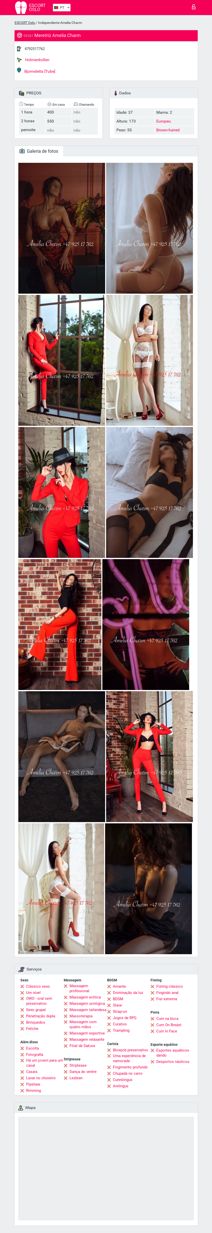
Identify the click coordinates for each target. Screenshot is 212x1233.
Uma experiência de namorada (129, 1058)
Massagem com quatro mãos (83, 1024)
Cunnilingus (122, 1079)
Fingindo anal (167, 992)
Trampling (121, 1030)
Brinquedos (35, 1022)
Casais (32, 1071)
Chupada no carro (128, 1073)
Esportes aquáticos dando (172, 1053)
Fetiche (32, 1028)
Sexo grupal (36, 1010)
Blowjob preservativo (130, 1050)
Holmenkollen (33, 59)
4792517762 (35, 49)
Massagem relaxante (86, 1039)
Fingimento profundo (130, 1067)
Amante (119, 986)
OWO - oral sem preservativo (39, 1001)
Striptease (78, 1065)
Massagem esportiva (87, 1033)
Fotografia (34, 1054)
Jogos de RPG (124, 1018)
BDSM (118, 999)
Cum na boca (167, 1018)
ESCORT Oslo (25, 23)
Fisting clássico (169, 986)
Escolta (32, 1048)
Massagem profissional (79, 988)
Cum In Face (166, 1031)
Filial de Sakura (82, 1046)
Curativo (120, 1024)
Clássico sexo (38, 986)
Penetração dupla (40, 1016)
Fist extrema (166, 999)
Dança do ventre (83, 1071)
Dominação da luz (128, 992)
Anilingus (120, 1086)
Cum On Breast (168, 1025)
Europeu (163, 121)
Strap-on (120, 1011)
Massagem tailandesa (87, 1010)
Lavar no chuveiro (41, 1078)
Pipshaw (33, 1084)
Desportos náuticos (172, 1061)
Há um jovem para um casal (44, 1063)
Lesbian (76, 1078)
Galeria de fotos (39, 151)
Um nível (33, 992)
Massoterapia (81, 1016)
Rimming (33, 1090)
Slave (117, 1005)
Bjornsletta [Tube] (36, 70)
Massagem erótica (85, 997)
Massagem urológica (87, 1003)
